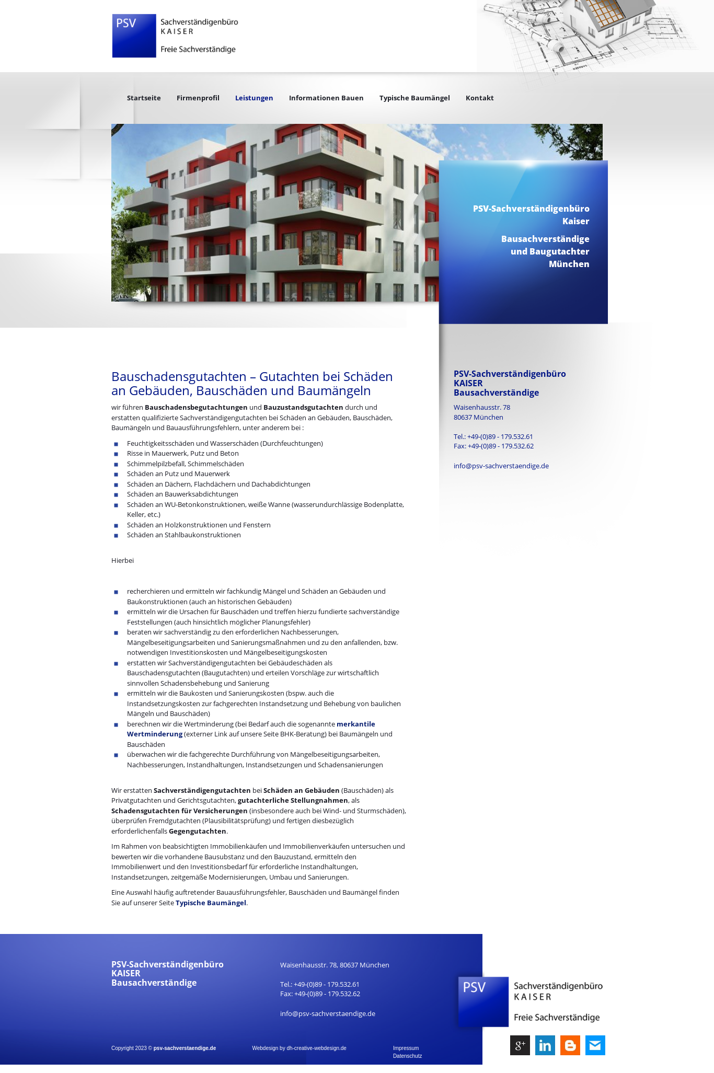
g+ (520, 1043)
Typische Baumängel (414, 97)
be (570, 1043)
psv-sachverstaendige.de (185, 1048)
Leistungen (254, 97)
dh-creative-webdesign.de (316, 1048)
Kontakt (480, 97)
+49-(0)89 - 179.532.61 (500, 436)
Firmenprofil (198, 97)
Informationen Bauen (326, 97)
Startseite (144, 97)
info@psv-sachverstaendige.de (501, 465)
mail (595, 1043)
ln (545, 1043)
